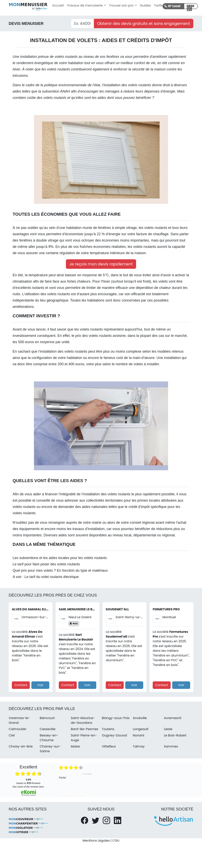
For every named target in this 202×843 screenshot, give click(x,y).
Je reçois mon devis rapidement (101, 264)
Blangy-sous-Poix (116, 718)
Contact (20, 685)
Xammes (171, 746)
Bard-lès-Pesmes (84, 729)
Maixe (75, 746)
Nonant (138, 735)
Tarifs (158, 5)
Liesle (168, 729)
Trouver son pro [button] (121, 5)
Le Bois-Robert (175, 735)
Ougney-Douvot (114, 735)
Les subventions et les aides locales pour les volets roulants (60, 558)
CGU (116, 840)
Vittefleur (109, 746)
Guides (145, 5)
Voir (40, 685)
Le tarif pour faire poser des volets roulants (46, 564)
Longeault (140, 729)
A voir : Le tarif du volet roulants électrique (46, 577)
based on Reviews (28, 781)
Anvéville (140, 718)
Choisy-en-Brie (21, 746)
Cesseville (47, 729)
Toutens (108, 729)
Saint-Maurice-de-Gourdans (83, 720)
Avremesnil (172, 718)
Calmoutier (17, 729)
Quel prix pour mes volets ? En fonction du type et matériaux (60, 570)
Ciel (12, 735)
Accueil (58, 5)
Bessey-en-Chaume (49, 737)
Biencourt (47, 718)
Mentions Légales (96, 840)
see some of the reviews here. (28, 786)
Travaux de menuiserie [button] (85, 5)
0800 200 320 (190, 6)
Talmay (139, 746)
